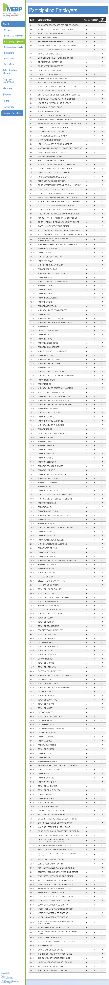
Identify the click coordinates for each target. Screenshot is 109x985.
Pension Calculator (12, 113)
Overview (8, 29)
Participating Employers (13, 41)
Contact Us (8, 107)
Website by (4, 976)
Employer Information (8, 80)
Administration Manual (10, 71)
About (6, 24)
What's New (9, 64)
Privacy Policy (5, 973)
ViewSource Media (7, 978)
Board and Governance (13, 35)
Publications (9, 52)
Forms (6, 101)
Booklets (7, 94)
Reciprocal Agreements (13, 47)
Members (7, 88)
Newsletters (9, 58)
